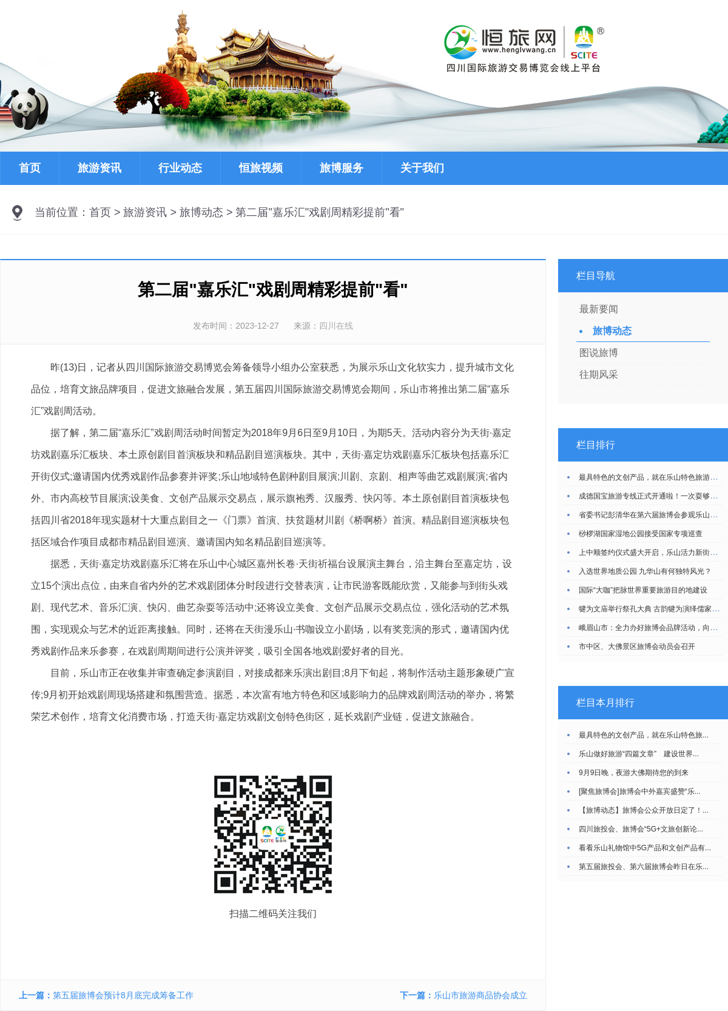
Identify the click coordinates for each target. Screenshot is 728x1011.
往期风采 (598, 374)
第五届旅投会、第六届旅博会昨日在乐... (644, 866)
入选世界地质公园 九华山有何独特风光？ (645, 571)
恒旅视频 (261, 168)
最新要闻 (598, 309)
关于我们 (422, 168)
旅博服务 (341, 168)
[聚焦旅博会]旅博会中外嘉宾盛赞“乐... (640, 791)
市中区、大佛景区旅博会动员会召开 (637, 646)
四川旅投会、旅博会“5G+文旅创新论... (641, 829)
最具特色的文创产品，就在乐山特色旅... (644, 735)
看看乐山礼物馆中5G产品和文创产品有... (645, 848)
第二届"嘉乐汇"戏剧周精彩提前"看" (319, 212)
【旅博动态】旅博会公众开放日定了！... (644, 810)
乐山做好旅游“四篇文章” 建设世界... (639, 754)
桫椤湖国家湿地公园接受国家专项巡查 (641, 533)
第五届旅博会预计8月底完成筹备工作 (123, 995)
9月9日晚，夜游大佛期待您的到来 (634, 772)
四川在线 (336, 326)
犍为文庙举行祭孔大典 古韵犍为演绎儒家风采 (652, 609)
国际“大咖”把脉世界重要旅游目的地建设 (643, 590)
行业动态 (180, 168)
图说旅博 (598, 353)
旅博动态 (201, 212)
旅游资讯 (99, 168)
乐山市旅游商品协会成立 (480, 995)
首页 (30, 168)
